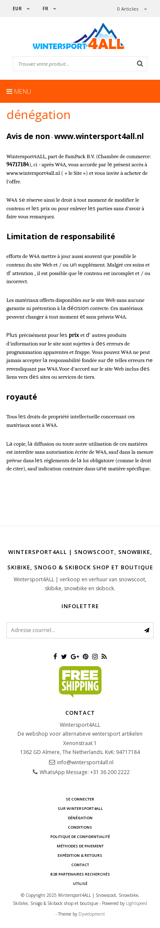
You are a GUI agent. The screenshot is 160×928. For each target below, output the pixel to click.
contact (80, 864)
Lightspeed (136, 903)
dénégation (80, 818)
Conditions (80, 827)
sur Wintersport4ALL (80, 808)
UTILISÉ (80, 883)
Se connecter (80, 799)
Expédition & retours (80, 855)
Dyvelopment (92, 914)
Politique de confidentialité (80, 836)
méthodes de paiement (80, 846)
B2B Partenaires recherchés (80, 874)
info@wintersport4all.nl (85, 762)
